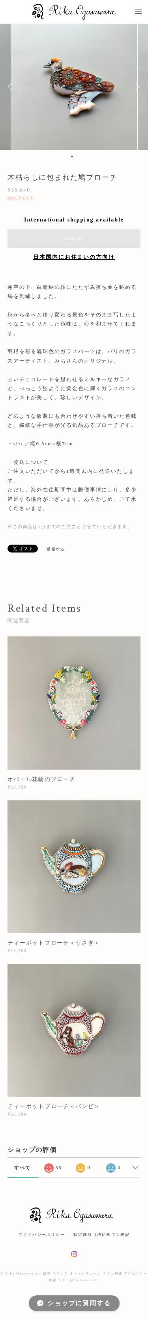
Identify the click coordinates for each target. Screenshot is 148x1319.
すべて (22, 1167)
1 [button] (72, 156)
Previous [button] (12, 87)
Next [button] (136, 87)
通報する (56, 549)
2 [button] (77, 156)
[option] (74, 87)
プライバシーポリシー (41, 1234)
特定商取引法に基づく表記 (101, 1234)
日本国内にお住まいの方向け (74, 257)
